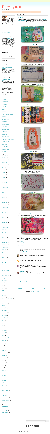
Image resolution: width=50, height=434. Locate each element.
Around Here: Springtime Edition (7, 85)
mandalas (3, 363)
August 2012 (4, 229)
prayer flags (4, 380)
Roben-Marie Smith (5, 136)
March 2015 (4, 179)
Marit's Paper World (5, 129)
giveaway (3, 335)
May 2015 (3, 175)
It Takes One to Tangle (6, 62)
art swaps (21, 242)
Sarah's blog (29, 213)
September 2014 (5, 187)
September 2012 (5, 227)
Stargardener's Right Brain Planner (8, 139)
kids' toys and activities (6, 353)
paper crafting (4, 373)
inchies (3, 347)
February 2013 (4, 219)
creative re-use (4, 312)
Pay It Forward (4, 375)
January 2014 (4, 200)
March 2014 (4, 197)
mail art (28, 242)
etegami (3, 322)
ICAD (3, 345)
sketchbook (4, 393)
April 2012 (3, 235)
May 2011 (3, 254)
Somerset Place (4, 137)
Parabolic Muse (22, 271)
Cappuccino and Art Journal (6, 102)
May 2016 (3, 170)
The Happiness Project (6, 146)
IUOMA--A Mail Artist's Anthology (7, 114)
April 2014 (3, 195)
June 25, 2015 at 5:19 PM (24, 281)
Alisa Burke (4, 99)
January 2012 (4, 240)
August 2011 (4, 249)
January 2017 (4, 157)
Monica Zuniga (4, 132)
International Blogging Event (7, 348)
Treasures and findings (6, 400)
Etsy (2, 325)
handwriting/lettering (5, 337)
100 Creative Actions (5, 270)
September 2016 (5, 164)
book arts (3, 290)
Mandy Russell (4, 127)
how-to (3, 343)
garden (3, 333)
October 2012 (4, 225)
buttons (3, 295)
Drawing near (11, 7)
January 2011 (4, 260)
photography (4, 377)
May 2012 (3, 234)
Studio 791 (4, 395)
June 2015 (4, 174)
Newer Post (20, 288)
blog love (24, 242)
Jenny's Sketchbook (5, 119)
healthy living (4, 340)
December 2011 (4, 242)
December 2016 (4, 159)
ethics (3, 323)
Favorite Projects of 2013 (6, 91)
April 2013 (3, 215)
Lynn (32, 192)
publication (4, 383)
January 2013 (4, 220)
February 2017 (4, 155)
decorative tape (4, 315)
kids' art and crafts (5, 352)
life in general (4, 355)
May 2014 (3, 194)
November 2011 (4, 244)
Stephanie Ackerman (5, 141)
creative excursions (5, 310)
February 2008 (4, 265)
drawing (3, 318)
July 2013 (3, 210)
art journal (3, 277)
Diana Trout (4, 109)
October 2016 (4, 162)
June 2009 (4, 262)
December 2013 (4, 202)
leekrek (21, 253)
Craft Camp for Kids (5, 307)
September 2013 (5, 207)
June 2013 (4, 212)
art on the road (4, 278)
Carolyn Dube (4, 104)
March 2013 (4, 217)
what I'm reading (5, 406)
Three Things (4, 398)
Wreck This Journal (5, 412)
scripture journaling (5, 390)
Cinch (3, 300)
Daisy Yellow (4, 106)
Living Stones (9, 38)
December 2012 (4, 222)
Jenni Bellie (4, 117)
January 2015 (4, 182)
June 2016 (4, 169)
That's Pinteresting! (5, 397)
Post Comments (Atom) (35, 291)
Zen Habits (4, 151)
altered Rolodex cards (5, 275)
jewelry (3, 350)
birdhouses (4, 287)
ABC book (3, 273)
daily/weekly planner (5, 313)
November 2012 (4, 224)
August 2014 (4, 189)
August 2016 (4, 165)
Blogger (29, 431)
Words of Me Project (5, 149)
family (3, 328)
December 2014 (4, 184)
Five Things (4, 330)
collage (3, 302)
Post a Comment (21, 283)
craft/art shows (4, 308)
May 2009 (3, 264)
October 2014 (4, 185)
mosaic (3, 365)
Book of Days (4, 293)
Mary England (4, 131)
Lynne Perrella (4, 126)
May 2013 (3, 214)
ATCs (3, 285)
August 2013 (4, 209)
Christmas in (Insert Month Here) (7, 298)
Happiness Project (5, 338)
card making (4, 297)
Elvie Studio (4, 111)
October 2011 (4, 245)
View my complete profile (6, 32)
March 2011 (4, 257)
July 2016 (3, 167)
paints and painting (5, 372)
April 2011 (3, 255)
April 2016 (3, 172)
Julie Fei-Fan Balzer (5, 122)
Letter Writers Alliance (5, 124)
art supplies (4, 282)
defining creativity (5, 317)
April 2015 (3, 177)
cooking (3, 305)
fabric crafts (4, 327)
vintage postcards (5, 402)
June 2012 (4, 232)
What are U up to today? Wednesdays (8, 403)
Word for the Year (5, 410)
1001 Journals (4, 272)
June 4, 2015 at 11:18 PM (24, 256)
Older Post (45, 288)
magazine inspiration (5, 358)
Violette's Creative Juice (6, 147)
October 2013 (4, 205)
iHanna (3, 112)
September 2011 (5, 247)
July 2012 (3, 230)
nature (3, 367)
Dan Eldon (4, 107)
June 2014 (4, 192)
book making (4, 292)
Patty (34, 44)
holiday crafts (4, 342)
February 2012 (4, 239)
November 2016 (4, 160)
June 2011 (4, 252)
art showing (4, 280)
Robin (31, 151)
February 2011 (4, 259)
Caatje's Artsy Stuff (5, 101)
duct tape (3, 320)
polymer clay (4, 378)
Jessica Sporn (4, 121)
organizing (4, 370)
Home (33, 288)
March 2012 (4, 237)
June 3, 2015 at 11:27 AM (24, 251)
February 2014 (4, 199)
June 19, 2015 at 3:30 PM (24, 269)
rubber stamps (4, 388)
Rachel (39, 84)
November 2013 (4, 204)
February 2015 (4, 180)
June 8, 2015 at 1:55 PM (24, 261)
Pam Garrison (4, 134)
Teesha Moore (4, 144)
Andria (8, 16)
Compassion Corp (5, 303)
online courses (4, 368)
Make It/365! (4, 362)
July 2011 (3, 250)
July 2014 (3, 190)
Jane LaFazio (4, 116)
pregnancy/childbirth (5, 382)
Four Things (4, 332)
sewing (3, 392)
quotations (4, 385)
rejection (3, 387)
